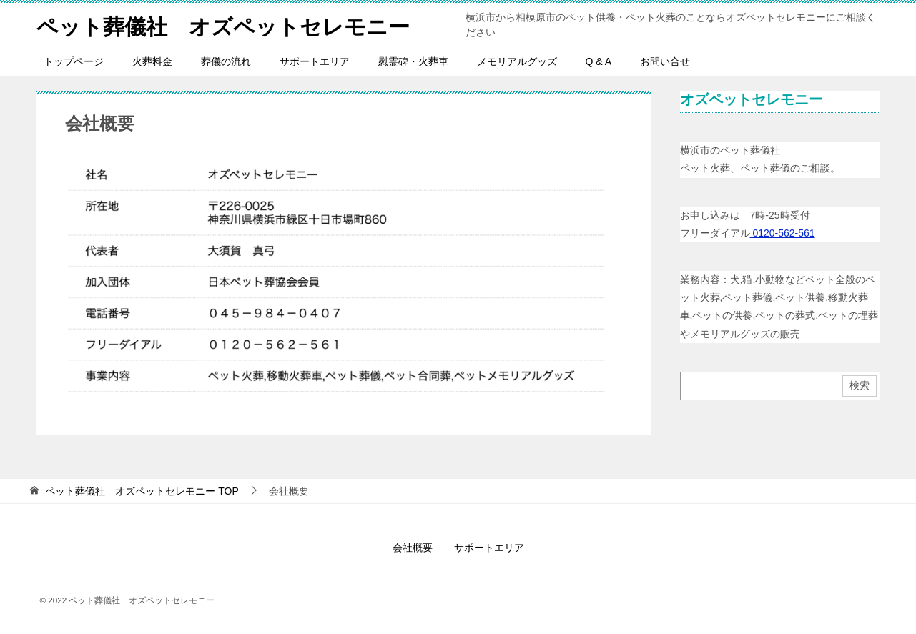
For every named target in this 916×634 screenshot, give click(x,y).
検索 (859, 385)
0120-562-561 (782, 233)
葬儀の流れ (226, 61)
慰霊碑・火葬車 (413, 61)
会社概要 (413, 547)
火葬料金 (152, 61)
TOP (141, 491)
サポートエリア (315, 61)
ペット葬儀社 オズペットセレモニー (223, 25)
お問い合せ (665, 61)
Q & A (599, 61)
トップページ (74, 61)
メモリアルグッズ (517, 61)
